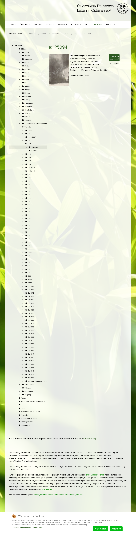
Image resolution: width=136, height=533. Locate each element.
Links (108, 25)
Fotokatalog (89, 439)
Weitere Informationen (22, 528)
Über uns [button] (25, 25)
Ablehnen (116, 528)
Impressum (37, 528)
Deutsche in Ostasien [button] (56, 25)
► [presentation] (19, 53)
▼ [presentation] (12, 46)
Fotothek (98, 25)
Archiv (88, 25)
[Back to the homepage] (102, 8)
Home (13, 25)
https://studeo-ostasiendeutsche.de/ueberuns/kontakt (58, 495)
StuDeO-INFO (48, 490)
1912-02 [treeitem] (34, 148)
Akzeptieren (100, 528)
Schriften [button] (76, 25)
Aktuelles (38, 25)
